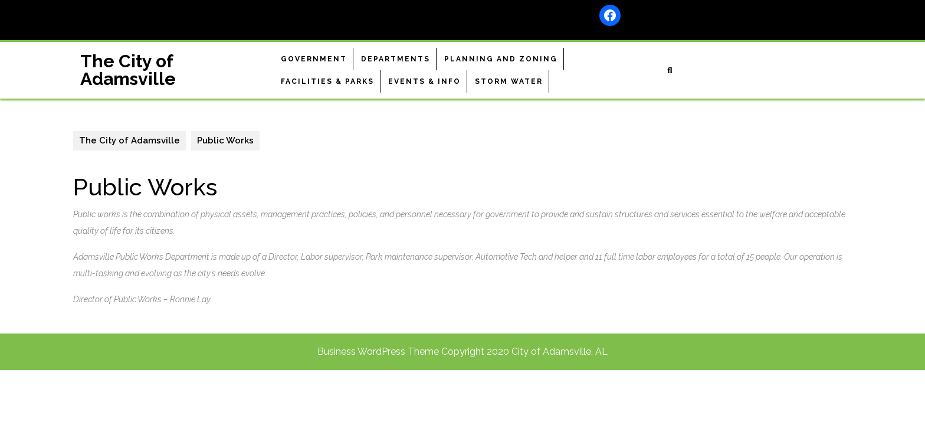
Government (314, 59)
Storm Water (509, 81)
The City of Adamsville (128, 70)
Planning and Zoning (500, 59)
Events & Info (424, 81)
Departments (395, 59)
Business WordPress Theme (378, 351)
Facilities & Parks (327, 81)
